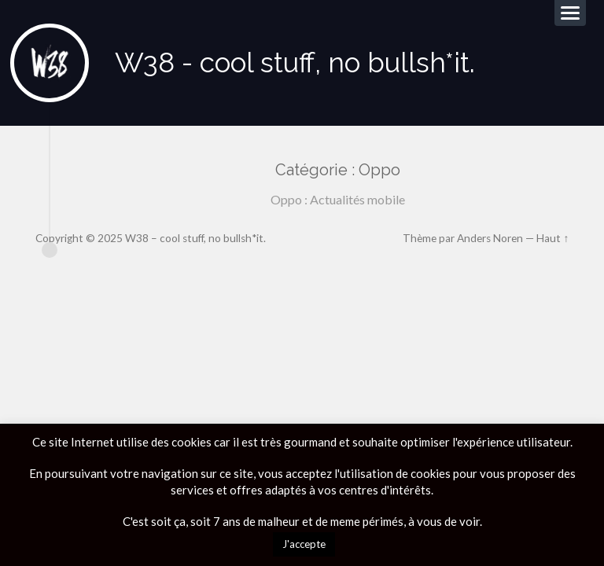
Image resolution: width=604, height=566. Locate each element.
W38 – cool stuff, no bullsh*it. (195, 238)
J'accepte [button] (304, 544)
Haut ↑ (552, 238)
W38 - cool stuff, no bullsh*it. (295, 62)
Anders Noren (490, 238)
